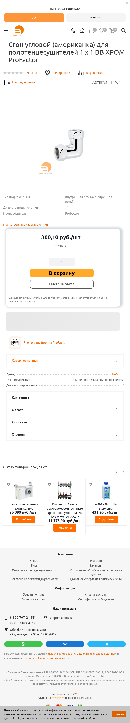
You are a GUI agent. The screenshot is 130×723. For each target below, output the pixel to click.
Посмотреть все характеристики (25, 224)
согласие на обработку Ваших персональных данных (81, 653)
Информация (65, 588)
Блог (34, 565)
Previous (116, 472)
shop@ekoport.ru (61, 618)
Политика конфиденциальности (34, 570)
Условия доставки (96, 594)
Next (123, 472)
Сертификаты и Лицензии (96, 599)
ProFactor (117, 374)
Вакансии (95, 565)
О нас (34, 560)
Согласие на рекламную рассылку (34, 579)
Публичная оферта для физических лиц (96, 579)
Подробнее (23, 519)
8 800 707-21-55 (22, 618)
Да (34, 17)
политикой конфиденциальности (47, 658)
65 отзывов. (84, 697)
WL (76, 693)
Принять (119, 714)
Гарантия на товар (34, 599)
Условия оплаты (34, 594)
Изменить (96, 17)
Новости (96, 560)
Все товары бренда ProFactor (45, 342)
